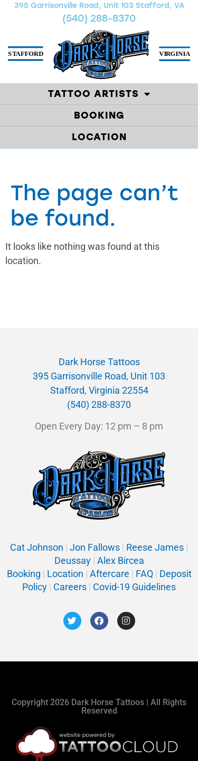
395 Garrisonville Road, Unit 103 (99, 376)
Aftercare (109, 573)
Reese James (156, 547)
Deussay (72, 560)
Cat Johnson (36, 547)
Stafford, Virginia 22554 (99, 390)
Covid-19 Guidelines (134, 586)
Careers (71, 586)
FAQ (144, 573)
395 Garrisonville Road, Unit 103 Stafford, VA (99, 5)
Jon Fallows (95, 547)
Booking (99, 115)
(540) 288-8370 (99, 18)
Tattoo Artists (99, 94)
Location (99, 137)
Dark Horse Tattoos (99, 361)
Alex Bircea (119, 560)
